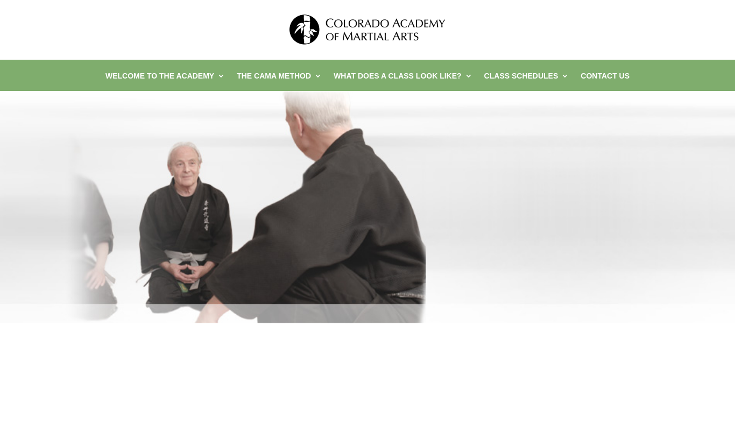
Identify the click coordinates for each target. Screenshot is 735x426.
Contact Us (605, 76)
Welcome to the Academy (159, 76)
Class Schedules (521, 76)
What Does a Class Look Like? (397, 76)
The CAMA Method (274, 76)
